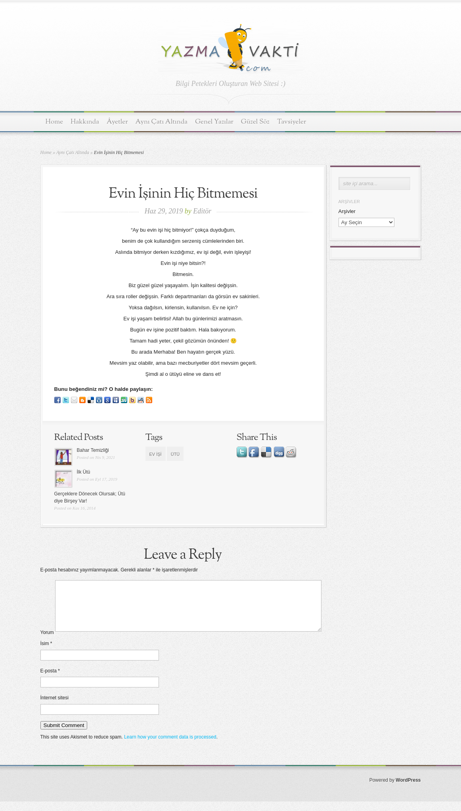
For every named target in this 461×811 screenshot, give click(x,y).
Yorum (47, 642)
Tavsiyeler (291, 121)
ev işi (155, 454)
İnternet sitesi (54, 707)
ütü (175, 454)
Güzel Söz (255, 121)
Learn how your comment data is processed (170, 746)
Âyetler (117, 121)
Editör (202, 211)
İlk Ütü (83, 472)
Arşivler (347, 211)
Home (54, 121)
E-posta (50, 680)
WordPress (408, 789)
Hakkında (85, 121)
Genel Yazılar (214, 121)
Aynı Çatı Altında (162, 121)
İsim (46, 653)
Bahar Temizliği (93, 450)
